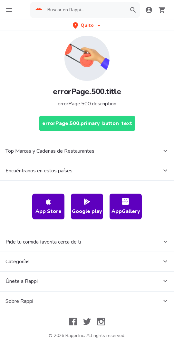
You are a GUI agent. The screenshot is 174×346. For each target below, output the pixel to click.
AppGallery (125, 206)
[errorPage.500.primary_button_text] (87, 123)
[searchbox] (85, 10)
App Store (48, 206)
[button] (87, 25)
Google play (87, 206)
